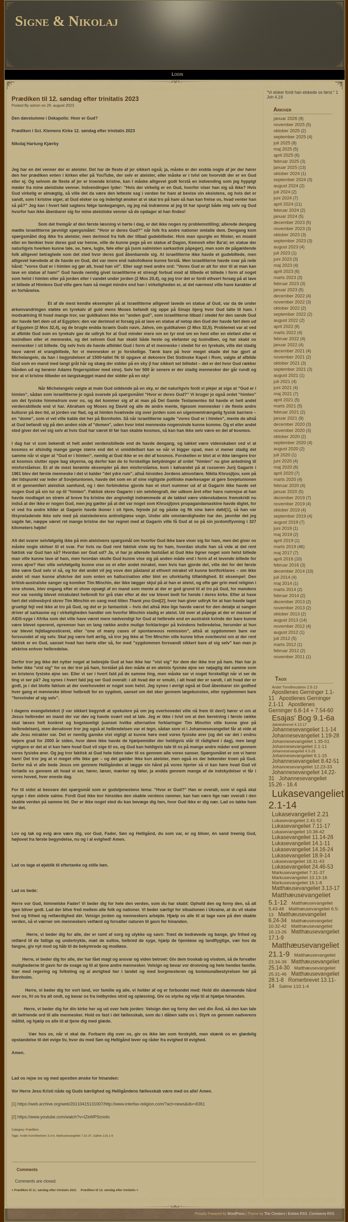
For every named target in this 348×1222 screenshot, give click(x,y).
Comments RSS (322, 1214)
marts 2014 (285, 589)
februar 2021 (286, 412)
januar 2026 (285, 118)
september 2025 (290, 136)
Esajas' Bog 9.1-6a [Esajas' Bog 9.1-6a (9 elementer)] (303, 718)
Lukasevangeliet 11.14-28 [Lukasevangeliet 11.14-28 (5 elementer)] (302, 837)
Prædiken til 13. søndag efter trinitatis (108, 1190)
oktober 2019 (287, 509)
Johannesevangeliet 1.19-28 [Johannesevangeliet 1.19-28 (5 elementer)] (305, 735)
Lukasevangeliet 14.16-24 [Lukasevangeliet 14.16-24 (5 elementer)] (302, 849)
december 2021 (289, 350)
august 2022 (286, 320)
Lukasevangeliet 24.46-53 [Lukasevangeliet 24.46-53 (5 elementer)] (302, 867)
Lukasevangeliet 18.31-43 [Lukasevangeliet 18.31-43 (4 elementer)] (298, 861)
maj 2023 (283, 265)
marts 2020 (285, 479)
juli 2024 (282, 191)
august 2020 (286, 448)
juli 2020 (282, 454)
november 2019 (289, 503)
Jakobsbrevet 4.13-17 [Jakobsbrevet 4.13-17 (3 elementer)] (289, 724)
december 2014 (289, 571)
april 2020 (283, 473)
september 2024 (290, 179)
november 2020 (289, 430)
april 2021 (283, 399)
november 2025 (289, 124)
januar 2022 (285, 344)
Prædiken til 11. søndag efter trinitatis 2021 (45, 1190)
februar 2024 (286, 210)
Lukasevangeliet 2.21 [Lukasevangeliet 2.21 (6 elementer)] (300, 814)
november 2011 (289, 656)
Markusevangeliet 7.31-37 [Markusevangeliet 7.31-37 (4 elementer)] (298, 872)
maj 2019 (283, 534)
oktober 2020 (287, 436)
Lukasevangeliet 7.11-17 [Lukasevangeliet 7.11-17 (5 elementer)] (301, 826)
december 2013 (289, 601)
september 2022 (290, 314)
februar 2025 (286, 161)
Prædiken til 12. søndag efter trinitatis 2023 (75, 98)
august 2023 (286, 246)
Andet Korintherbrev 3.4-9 (37, 1135)
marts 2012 (285, 644)
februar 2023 (286, 283)
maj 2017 (283, 552)
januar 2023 (285, 289)
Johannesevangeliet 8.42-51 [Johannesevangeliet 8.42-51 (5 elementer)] (305, 761)
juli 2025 (282, 142)
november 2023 (289, 228)
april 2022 (283, 326)
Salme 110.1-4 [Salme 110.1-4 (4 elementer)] (294, 986)
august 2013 (286, 620)
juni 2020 (283, 461)
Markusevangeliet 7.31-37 (74, 1135)
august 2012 (286, 632)
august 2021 (286, 375)
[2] (162, 600)
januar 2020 (285, 491)
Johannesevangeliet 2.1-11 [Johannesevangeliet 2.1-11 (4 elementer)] (299, 746)
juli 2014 (282, 577)
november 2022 (289, 301)
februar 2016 (286, 565)
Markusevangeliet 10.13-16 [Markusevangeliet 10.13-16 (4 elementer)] (299, 877)
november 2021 (289, 357)
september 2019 (290, 516)
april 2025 (283, 155)
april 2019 (283, 540)
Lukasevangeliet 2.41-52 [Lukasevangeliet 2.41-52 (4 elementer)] (297, 820)
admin (35, 105)
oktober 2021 (287, 363)
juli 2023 (282, 253)
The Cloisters (274, 1214)
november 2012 (289, 626)
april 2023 (283, 271)
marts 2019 (285, 546)
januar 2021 (285, 418)
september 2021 (290, 369)
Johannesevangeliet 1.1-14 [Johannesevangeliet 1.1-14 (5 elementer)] (304, 729)
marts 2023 (285, 277)
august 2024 (286, 185)
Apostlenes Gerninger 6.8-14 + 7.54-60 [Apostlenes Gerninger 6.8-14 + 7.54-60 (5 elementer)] (300, 707)
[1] (227, 509)
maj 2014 (283, 583)
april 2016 (283, 558)
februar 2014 (286, 595)
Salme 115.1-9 (103, 1135)
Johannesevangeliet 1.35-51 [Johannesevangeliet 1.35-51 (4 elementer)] (300, 741)
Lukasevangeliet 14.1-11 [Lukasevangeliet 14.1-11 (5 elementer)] (301, 843)
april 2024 (283, 204)
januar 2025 (285, 167)
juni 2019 (283, 528)
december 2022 (289, 295)
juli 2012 (282, 638)
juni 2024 (283, 197)
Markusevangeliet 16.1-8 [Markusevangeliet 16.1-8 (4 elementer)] (297, 882)
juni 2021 (283, 387)
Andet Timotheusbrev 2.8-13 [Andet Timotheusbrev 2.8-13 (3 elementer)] (294, 687)
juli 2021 (282, 381)
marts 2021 (285, 405)
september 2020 (290, 442)
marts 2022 (285, 332)
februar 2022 (286, 338)
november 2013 (289, 607)
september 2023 (290, 240)
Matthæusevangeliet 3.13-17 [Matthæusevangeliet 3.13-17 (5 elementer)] (306, 888)
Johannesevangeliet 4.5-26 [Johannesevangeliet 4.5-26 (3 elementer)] (293, 751)
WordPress (236, 1214)
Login (177, 74)
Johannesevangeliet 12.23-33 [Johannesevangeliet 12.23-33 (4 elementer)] (302, 766)
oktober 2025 (287, 130)
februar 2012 (286, 650)
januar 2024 (285, 216)
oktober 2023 (287, 234)
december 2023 (289, 222)
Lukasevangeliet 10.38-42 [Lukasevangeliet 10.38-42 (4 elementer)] (298, 831)
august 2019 (286, 522)
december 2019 (289, 497)
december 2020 (289, 424)
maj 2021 (283, 393)
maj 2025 (283, 149)
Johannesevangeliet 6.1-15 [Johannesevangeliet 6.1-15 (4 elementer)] (299, 755)
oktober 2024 (287, 173)
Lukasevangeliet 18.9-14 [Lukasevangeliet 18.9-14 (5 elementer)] (301, 855)
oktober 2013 (287, 613)
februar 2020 (286, 485)
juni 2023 (283, 259)
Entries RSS (297, 1214)
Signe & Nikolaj (66, 21)
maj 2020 (283, 467)
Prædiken (32, 1129)
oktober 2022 (287, 308)
